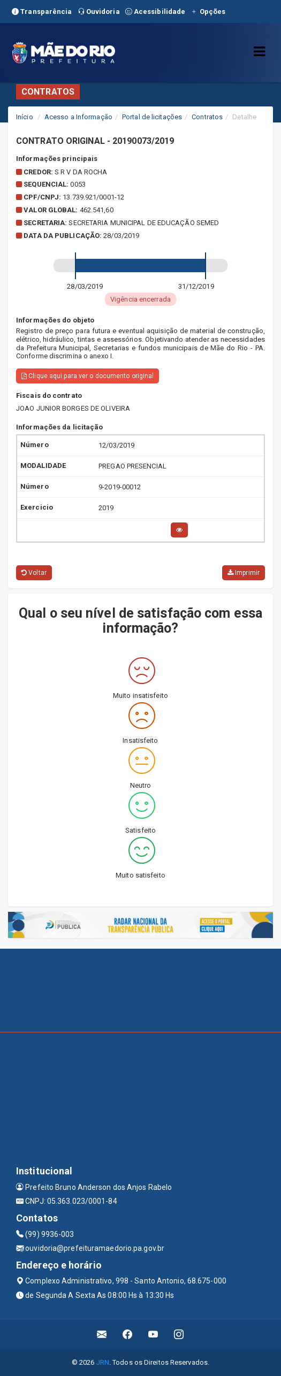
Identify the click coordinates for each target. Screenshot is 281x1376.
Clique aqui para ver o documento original (87, 376)
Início (24, 117)
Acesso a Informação (78, 117)
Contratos (207, 117)
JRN (102, 1362)
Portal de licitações (152, 117)
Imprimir (243, 572)
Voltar (34, 572)
